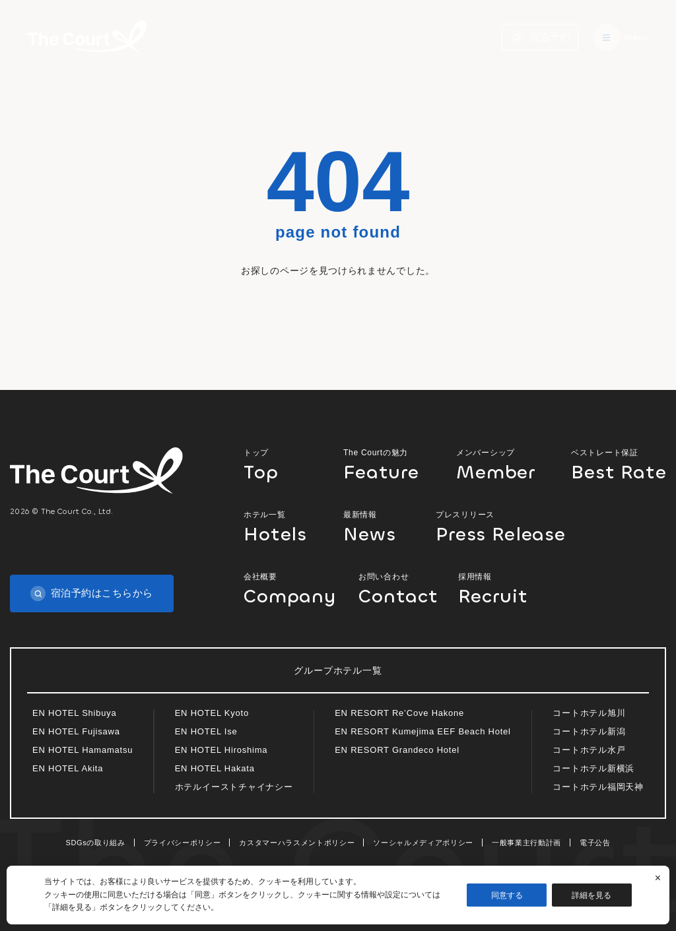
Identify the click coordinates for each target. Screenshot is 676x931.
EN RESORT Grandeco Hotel (397, 750)
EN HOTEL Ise (206, 731)
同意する (507, 895)
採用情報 (496, 588)
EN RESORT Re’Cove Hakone (399, 713)
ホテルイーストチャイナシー (234, 787)
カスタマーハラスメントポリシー (297, 843)
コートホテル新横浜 (593, 768)
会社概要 (290, 588)
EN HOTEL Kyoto (212, 713)
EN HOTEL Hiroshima (221, 750)
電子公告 (595, 843)
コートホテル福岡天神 (598, 787)
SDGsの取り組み (95, 843)
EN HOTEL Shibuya (74, 713)
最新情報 (378, 526)
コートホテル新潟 (589, 731)
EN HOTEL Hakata (215, 768)
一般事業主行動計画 (526, 843)
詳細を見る (592, 895)
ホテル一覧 (282, 526)
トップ (282, 464)
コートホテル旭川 (589, 713)
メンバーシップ (502, 464)
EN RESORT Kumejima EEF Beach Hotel (423, 731)
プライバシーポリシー (182, 843)
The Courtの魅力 (388, 464)
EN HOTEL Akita (67, 768)
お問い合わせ (397, 588)
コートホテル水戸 (589, 750)
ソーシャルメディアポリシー (423, 843)
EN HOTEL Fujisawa (76, 731)
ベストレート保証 (618, 464)
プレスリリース (508, 526)
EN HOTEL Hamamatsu (82, 750)
